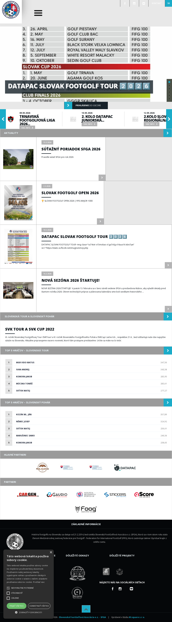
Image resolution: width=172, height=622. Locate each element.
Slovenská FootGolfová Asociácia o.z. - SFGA (82, 617)
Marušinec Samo (25, 435)
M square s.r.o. (137, 617)
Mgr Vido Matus (25, 362)
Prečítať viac (39, 582)
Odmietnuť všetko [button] (39, 606)
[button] (28, 612)
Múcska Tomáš (24, 383)
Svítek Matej (23, 390)
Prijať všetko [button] (17, 606)
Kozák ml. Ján (24, 414)
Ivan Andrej (22, 369)
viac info (15, 97)
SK (168, 3)
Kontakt (156, 3)
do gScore (82, 105)
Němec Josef (23, 421)
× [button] (51, 552)
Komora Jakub (24, 376)
